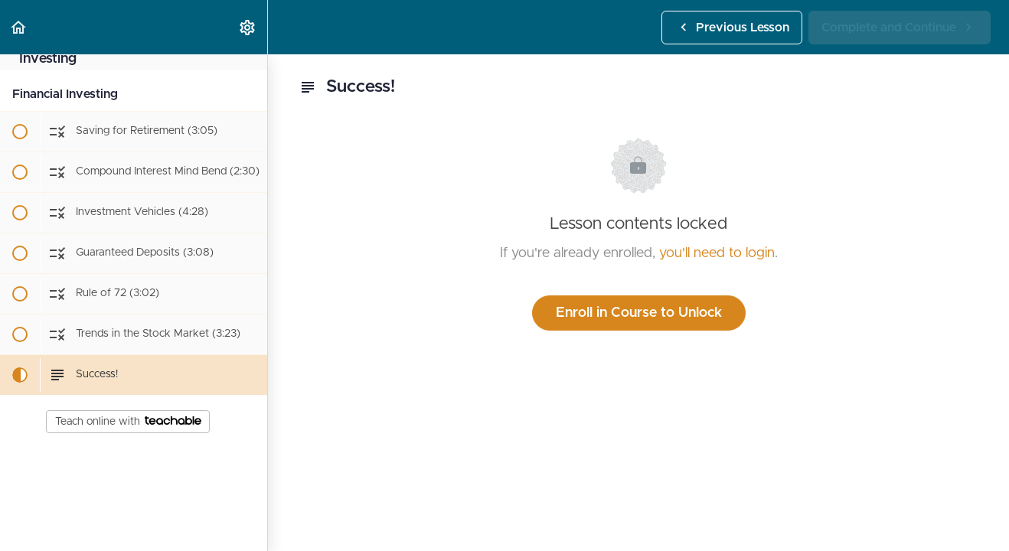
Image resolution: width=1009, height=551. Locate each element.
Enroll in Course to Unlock (639, 313)
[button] (19, 27)
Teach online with (128, 421)
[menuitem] (248, 27)
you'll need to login (717, 253)
